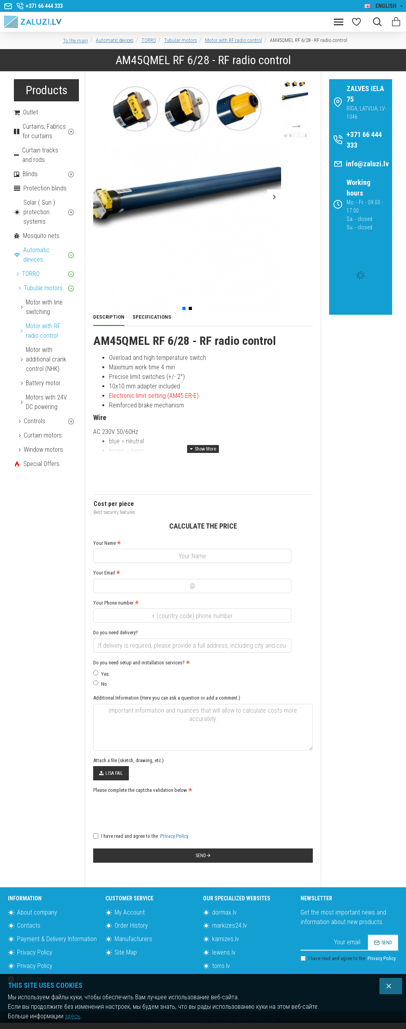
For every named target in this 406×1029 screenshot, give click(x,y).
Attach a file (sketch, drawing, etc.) (128, 760)
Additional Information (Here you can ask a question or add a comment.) (166, 698)
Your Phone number (113, 603)
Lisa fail (111, 773)
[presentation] (148, 810)
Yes (101, 673)
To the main (75, 41)
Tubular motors (180, 40)
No (100, 683)
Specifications (151, 317)
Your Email (104, 573)
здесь (72, 1016)
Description (108, 317)
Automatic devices (115, 40)
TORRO (149, 40)
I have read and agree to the (141, 836)
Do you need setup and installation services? (139, 663)
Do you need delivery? (115, 632)
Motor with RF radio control (233, 40)
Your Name (104, 543)
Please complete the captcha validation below (140, 790)
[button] (100, 197)
